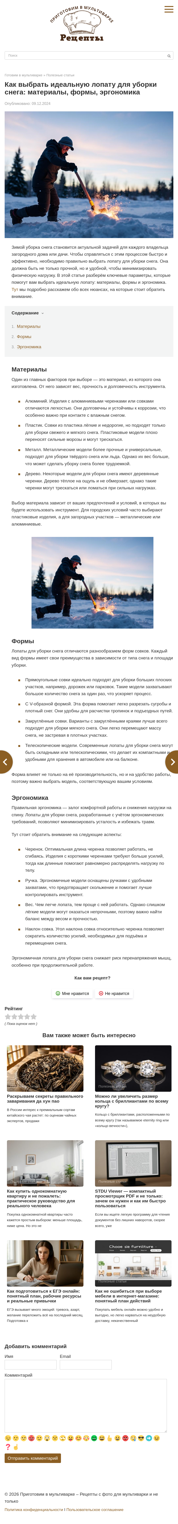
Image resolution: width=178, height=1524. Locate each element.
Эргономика (29, 346)
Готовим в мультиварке (23, 75)
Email (65, 1356)
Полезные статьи (60, 75)
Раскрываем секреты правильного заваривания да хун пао (45, 1099)
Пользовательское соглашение (94, 1510)
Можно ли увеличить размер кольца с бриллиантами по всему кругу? (131, 1101)
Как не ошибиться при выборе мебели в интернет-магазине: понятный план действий (128, 1296)
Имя (9, 1356)
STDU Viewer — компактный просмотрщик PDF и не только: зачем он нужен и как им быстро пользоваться (130, 1198)
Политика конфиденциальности (34, 1510)
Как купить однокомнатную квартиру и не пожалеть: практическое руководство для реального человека (41, 1198)
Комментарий (18, 1375)
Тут (15, 289)
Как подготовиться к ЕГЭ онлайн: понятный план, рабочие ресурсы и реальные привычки (44, 1296)
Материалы (29, 326)
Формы (24, 336)
